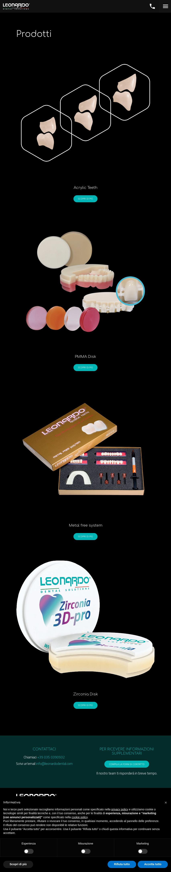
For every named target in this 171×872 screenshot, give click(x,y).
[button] (166, 802)
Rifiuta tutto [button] (122, 864)
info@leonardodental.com (54, 764)
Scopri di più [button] (18, 864)
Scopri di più (85, 198)
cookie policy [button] (80, 817)
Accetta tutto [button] (152, 864)
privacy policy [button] (119, 809)
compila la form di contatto (127, 765)
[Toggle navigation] (165, 6)
